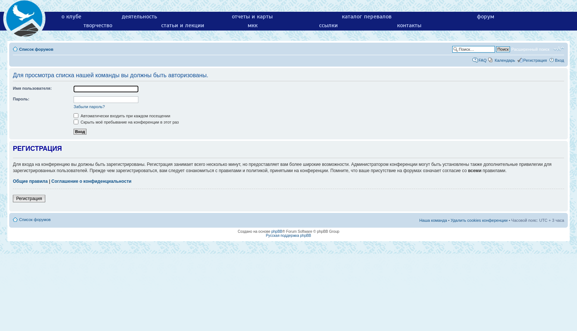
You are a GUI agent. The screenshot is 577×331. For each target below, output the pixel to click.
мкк (253, 25)
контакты (409, 25)
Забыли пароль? (89, 106)
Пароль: (21, 99)
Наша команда (433, 220)
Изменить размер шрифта (558, 49)
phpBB (276, 231)
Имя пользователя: (32, 88)
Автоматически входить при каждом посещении (122, 116)
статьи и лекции (182, 25)
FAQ (482, 60)
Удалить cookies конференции (479, 220)
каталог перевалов (367, 16)
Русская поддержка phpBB (288, 236)
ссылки (328, 25)
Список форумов (36, 49)
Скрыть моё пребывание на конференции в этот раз (126, 122)
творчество (98, 25)
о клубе (71, 16)
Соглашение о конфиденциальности (92, 181)
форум (485, 16)
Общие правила (30, 181)
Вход (559, 60)
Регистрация (535, 60)
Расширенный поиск (530, 49)
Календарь (505, 60)
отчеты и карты (252, 16)
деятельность (139, 16)
